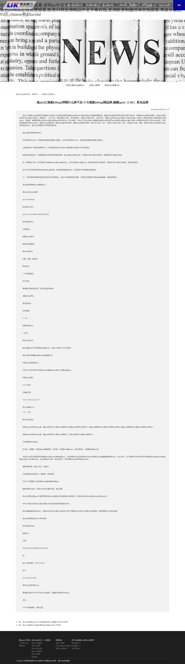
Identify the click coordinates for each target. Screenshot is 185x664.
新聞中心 (35, 94)
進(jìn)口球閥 (36, 646)
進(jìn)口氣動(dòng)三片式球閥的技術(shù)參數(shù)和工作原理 (45, 622)
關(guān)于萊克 (92, 5)
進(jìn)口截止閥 (37, 648)
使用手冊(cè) (75, 648)
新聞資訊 (133, 5)
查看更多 (35, 657)
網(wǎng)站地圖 (63, 661)
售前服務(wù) (76, 643)
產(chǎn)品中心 (108, 5)
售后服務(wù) (76, 646)
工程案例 (122, 5)
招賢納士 (22, 646)
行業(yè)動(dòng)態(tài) (74, 85)
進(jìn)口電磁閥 (37, 643)
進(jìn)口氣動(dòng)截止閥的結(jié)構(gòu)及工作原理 (41, 625)
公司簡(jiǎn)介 (24, 643)
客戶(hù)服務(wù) (148, 5)
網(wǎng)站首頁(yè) (75, 5)
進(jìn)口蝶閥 (36, 654)
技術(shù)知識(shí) (112, 85)
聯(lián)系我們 (164, 5)
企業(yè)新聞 (94, 85)
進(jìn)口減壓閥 (37, 651)
